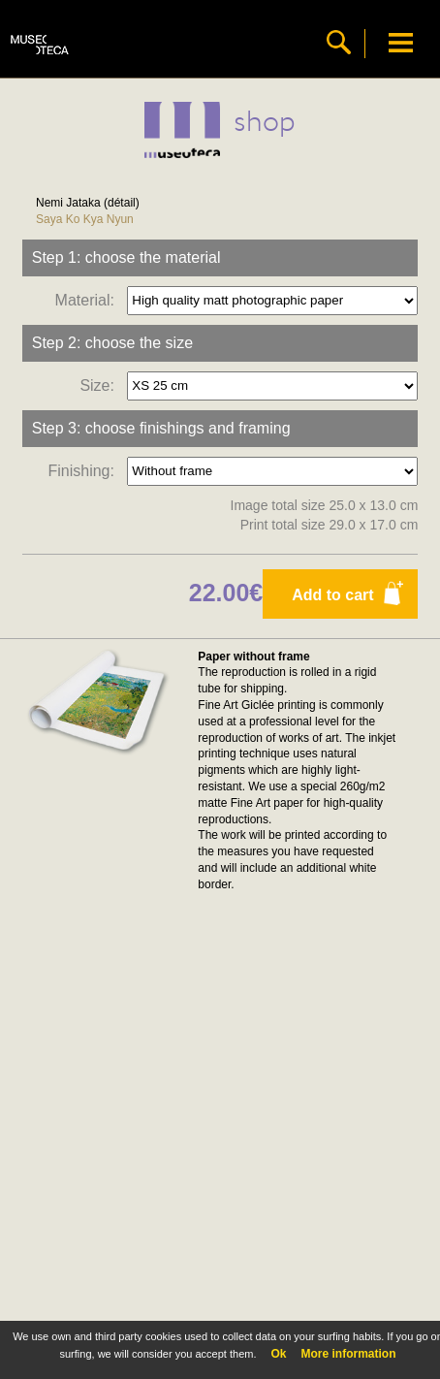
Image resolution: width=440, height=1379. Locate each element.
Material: (89, 299)
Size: (100, 384)
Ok (278, 1354)
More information (348, 1354)
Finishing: (84, 470)
